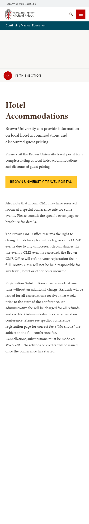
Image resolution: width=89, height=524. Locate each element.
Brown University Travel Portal (41, 181)
